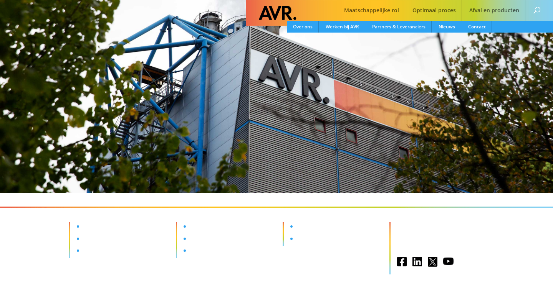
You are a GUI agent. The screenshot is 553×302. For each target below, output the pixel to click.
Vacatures (309, 226)
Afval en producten (494, 11)
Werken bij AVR (342, 26)
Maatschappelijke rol (371, 11)
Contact (477, 26)
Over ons (303, 26)
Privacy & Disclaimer (423, 241)
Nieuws (447, 26)
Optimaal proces (434, 11)
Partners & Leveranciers (399, 26)
